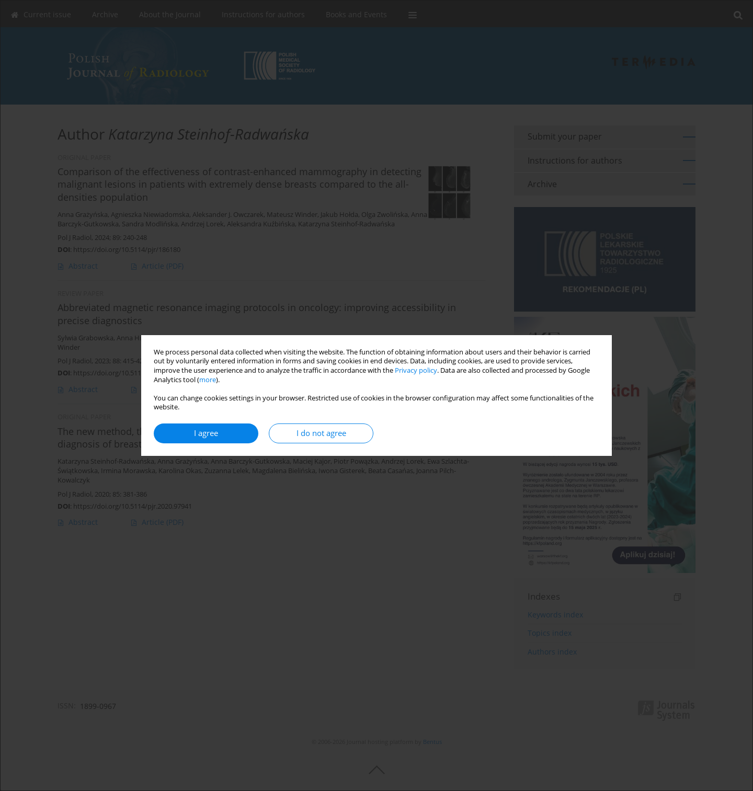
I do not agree (321, 433)
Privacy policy (416, 370)
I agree (206, 433)
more (207, 379)
